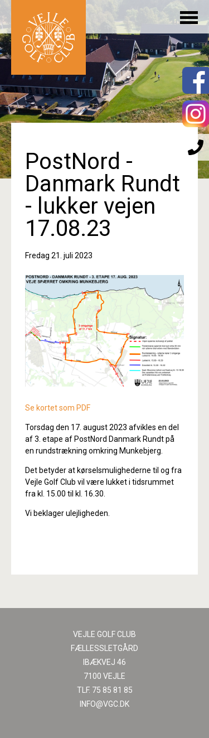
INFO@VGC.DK (104, 704)
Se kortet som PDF (57, 407)
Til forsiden (48, 37)
